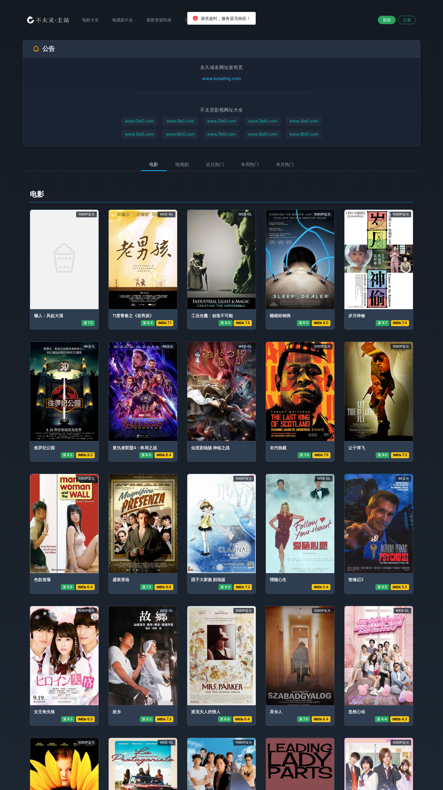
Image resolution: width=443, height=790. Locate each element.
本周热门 (250, 164)
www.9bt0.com (303, 134)
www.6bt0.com (180, 134)
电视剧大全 (122, 19)
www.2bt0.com (221, 121)
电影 (153, 164)
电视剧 (182, 164)
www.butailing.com (221, 78)
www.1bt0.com (180, 121)
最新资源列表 (158, 19)
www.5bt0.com (139, 134)
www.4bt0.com (303, 121)
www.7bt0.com (221, 134)
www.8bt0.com (262, 134)
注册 (407, 19)
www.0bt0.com (139, 121)
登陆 (387, 19)
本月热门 (285, 164)
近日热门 (215, 164)
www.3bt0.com (262, 121)
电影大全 (90, 19)
